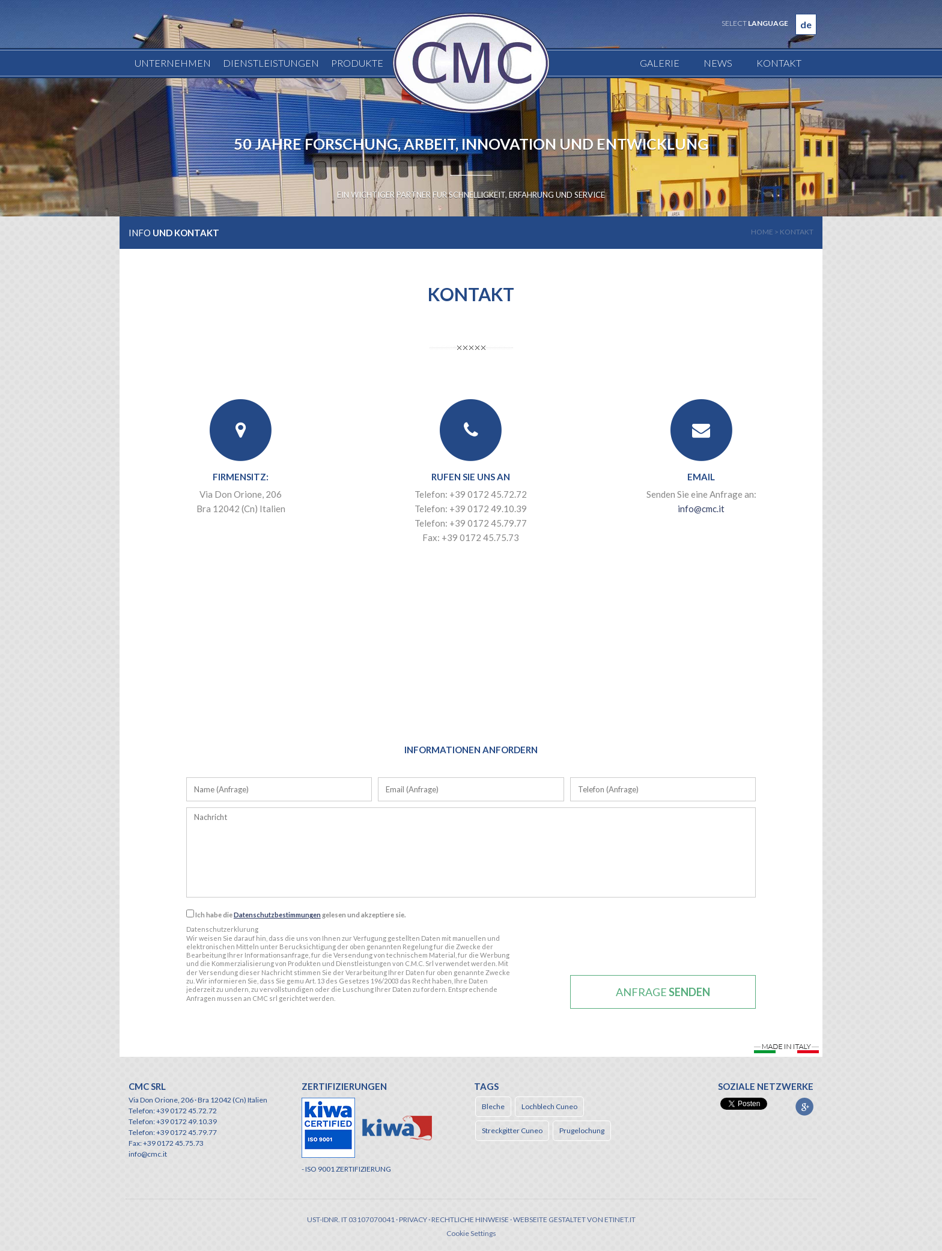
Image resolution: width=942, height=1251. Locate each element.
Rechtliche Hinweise (470, 1219)
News (717, 63)
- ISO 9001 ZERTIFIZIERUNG (346, 1168)
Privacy (413, 1219)
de (806, 24)
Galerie (659, 63)
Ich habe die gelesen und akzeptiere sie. (296, 914)
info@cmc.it (701, 508)
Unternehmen (173, 63)
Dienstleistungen (271, 63)
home (762, 231)
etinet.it (620, 1219)
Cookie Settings (471, 1233)
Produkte (357, 63)
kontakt (796, 231)
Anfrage (663, 992)
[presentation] (663, 945)
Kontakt (778, 63)
